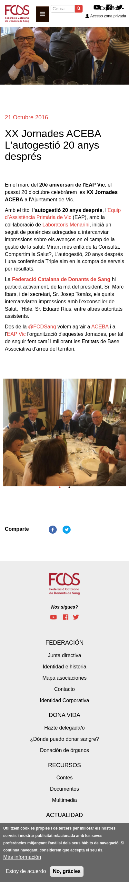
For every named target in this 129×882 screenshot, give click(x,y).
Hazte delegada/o (64, 727)
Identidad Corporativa (64, 700)
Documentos (64, 789)
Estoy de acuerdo (26, 871)
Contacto (64, 689)
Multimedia (64, 800)
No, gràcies (67, 871)
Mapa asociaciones (65, 678)
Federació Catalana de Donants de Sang (61, 279)
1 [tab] (59, 487)
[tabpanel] (64, 435)
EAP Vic (16, 334)
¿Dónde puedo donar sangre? (64, 739)
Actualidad (64, 815)
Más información (22, 857)
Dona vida (64, 715)
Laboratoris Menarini (66, 224)
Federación (64, 642)
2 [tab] (69, 487)
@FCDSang (42, 326)
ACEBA (99, 326)
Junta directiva (64, 655)
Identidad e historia (64, 666)
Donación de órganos (64, 750)
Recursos (64, 765)
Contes (64, 777)
